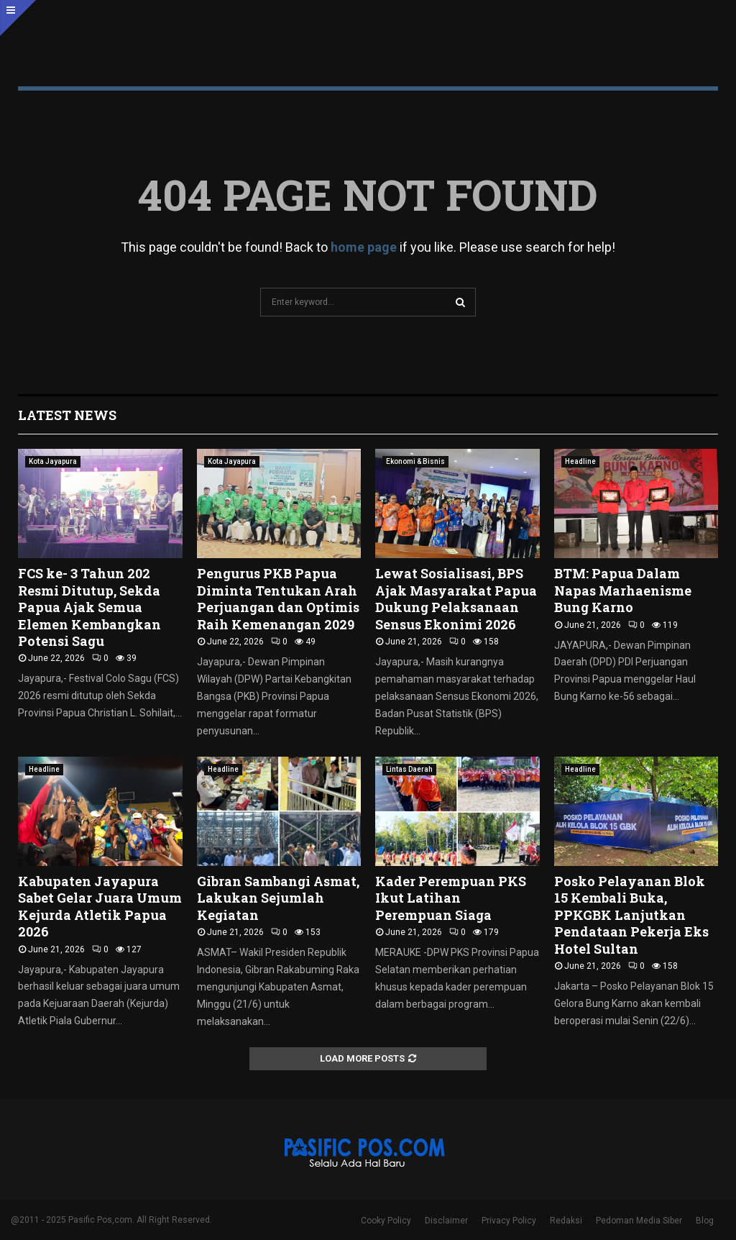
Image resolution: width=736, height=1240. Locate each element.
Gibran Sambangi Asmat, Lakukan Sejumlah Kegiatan (278, 898)
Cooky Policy (386, 1221)
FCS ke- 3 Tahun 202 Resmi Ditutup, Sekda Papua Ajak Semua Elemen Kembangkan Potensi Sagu (89, 607)
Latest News (67, 415)
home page (364, 247)
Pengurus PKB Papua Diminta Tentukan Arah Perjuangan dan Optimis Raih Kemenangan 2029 (278, 598)
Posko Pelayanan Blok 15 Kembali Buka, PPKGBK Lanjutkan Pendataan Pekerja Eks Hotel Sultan (631, 914)
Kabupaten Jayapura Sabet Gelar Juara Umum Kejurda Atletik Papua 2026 (100, 906)
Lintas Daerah (409, 769)
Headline (580, 461)
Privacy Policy (509, 1221)
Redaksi (566, 1221)
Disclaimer (446, 1221)
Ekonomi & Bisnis (415, 461)
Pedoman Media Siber (639, 1221)
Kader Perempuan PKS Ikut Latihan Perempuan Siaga (450, 898)
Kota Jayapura (53, 461)
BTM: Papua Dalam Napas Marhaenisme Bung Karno (622, 590)
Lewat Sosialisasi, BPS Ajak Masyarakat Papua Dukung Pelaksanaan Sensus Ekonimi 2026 (456, 598)
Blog (705, 1221)
